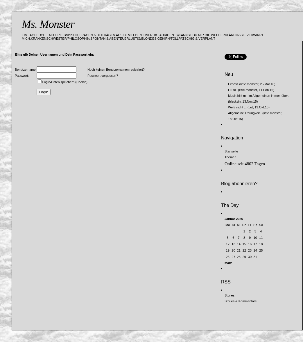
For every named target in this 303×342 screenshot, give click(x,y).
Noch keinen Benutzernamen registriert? (116, 69)
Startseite (231, 151)
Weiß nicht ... (237, 107)
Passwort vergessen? (102, 75)
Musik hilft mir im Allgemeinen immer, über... (259, 95)
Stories (229, 295)
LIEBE (232, 90)
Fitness (233, 84)
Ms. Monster (48, 24)
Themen (230, 157)
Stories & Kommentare (241, 301)
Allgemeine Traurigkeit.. (244, 113)
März (228, 263)
